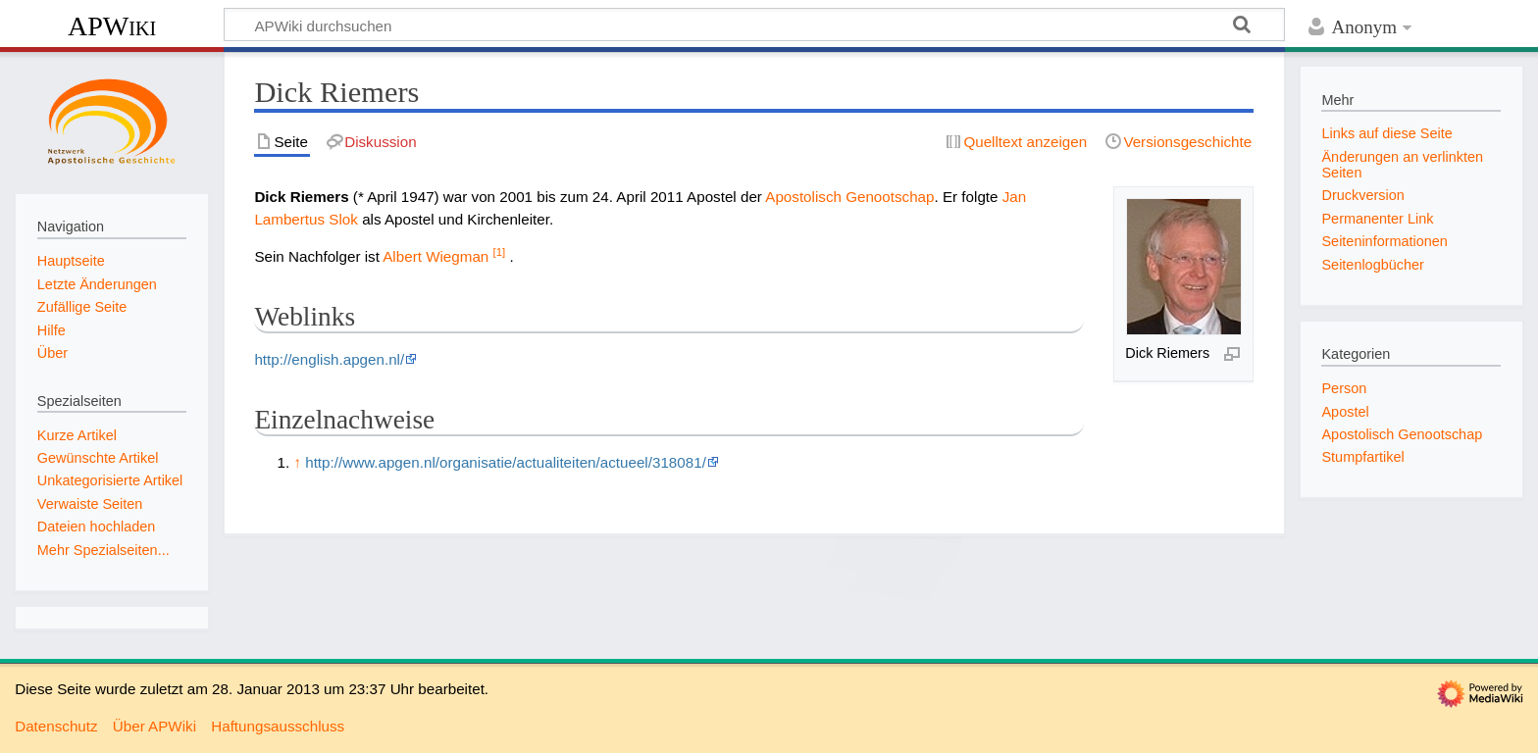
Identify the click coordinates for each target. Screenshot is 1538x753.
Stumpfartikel (1362, 457)
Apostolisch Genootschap (849, 196)
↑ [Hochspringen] (297, 462)
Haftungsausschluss (277, 726)
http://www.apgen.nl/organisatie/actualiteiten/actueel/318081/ (505, 462)
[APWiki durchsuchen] (754, 24)
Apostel (1344, 412)
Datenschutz (56, 726)
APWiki (112, 26)
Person (1343, 388)
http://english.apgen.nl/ (329, 359)
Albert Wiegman (435, 256)
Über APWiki (154, 726)
